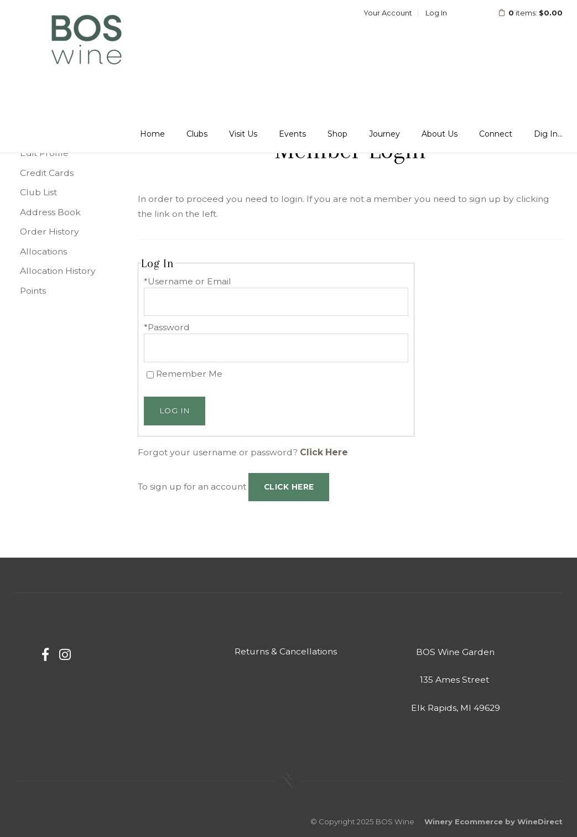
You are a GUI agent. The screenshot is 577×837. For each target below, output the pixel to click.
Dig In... (548, 134)
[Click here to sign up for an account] (288, 487)
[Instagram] (65, 655)
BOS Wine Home (86, 41)
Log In (436, 12)
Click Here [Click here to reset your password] (324, 452)
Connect (495, 134)
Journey (384, 134)
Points (33, 290)
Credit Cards (47, 173)
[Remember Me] (150, 374)
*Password (167, 327)
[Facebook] (45, 655)
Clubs (196, 134)
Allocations (43, 251)
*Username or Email (187, 281)
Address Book (50, 212)
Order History (49, 231)
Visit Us (243, 134)
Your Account (387, 12)
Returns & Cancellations (286, 651)
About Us (440, 134)
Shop (337, 134)
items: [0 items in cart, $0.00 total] (523, 12)
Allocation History (58, 271)
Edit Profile (44, 153)
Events (292, 134)
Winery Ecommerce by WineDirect (493, 821)
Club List (38, 192)
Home (152, 134)
